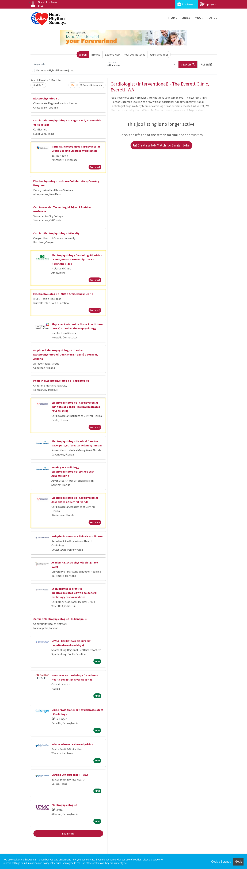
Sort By (37, 85)
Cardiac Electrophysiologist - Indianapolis (60, 619)
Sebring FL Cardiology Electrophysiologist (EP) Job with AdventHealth (72, 471)
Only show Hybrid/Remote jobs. (55, 70)
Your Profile (206, 18)
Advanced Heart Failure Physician (72, 744)
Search (83, 54)
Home (172, 18)
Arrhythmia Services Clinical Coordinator (77, 536)
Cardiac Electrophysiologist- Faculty (56, 233)
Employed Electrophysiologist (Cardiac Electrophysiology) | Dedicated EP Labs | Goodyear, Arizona (65, 354)
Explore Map (112, 54)
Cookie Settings (221, 861)
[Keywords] (68, 64)
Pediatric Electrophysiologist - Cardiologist (61, 380)
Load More (68, 833)
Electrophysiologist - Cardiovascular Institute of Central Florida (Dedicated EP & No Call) (75, 407)
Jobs (186, 18)
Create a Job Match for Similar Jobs (161, 145)
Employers (208, 4)
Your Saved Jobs (159, 54)
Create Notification (91, 85)
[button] (206, 64)
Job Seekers (186, 4)
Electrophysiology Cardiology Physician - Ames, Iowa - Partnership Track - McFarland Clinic (76, 259)
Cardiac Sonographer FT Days (70, 774)
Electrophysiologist (46, 98)
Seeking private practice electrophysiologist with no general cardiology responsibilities (74, 593)
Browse (95, 54)
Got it (238, 861)
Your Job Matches (134, 54)
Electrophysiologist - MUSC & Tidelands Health (63, 294)
